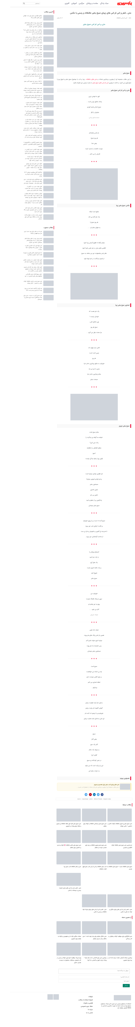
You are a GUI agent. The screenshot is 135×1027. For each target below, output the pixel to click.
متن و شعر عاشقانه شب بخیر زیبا (62, 871)
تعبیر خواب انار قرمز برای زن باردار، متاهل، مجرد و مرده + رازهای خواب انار (23, 202)
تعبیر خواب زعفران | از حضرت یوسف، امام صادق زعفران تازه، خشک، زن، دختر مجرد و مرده (23, 69)
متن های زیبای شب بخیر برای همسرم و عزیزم (96, 785)
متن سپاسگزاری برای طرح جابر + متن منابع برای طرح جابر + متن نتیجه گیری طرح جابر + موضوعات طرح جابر (23, 181)
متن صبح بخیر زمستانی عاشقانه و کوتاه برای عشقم (84, 826)
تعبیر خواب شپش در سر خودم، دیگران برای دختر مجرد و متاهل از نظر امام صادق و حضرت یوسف (22, 262)
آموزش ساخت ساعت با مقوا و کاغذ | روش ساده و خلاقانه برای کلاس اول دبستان (23, 217)
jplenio (80, 799)
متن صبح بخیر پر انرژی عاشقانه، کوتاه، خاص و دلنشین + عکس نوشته (110, 826)
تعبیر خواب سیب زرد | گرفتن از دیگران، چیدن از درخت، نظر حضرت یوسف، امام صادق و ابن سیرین (23, 188)
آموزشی (63, 3)
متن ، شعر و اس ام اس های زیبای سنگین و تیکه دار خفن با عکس (110, 917)
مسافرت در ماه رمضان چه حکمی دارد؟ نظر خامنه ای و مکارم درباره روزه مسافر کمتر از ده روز (22, 32)
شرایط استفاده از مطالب (75, 1009)
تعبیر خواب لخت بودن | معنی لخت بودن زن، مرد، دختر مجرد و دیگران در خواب (22, 47)
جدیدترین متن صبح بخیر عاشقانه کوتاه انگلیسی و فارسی (111, 849)
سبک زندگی (94, 3)
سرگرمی (71, 3)
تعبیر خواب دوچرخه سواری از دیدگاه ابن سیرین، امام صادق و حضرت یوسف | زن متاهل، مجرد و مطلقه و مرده (22, 90)
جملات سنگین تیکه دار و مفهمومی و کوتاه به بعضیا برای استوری (59, 946)
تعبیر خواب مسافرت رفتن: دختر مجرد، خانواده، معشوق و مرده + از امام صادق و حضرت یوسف (22, 130)
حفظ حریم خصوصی (77, 1016)
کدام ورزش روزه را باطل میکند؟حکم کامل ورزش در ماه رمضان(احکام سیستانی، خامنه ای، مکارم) (23, 24)
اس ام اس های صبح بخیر (90, 83)
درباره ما (80, 1019)
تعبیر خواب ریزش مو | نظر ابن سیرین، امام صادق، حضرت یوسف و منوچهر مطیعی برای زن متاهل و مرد (23, 269)
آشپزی (57, 3)
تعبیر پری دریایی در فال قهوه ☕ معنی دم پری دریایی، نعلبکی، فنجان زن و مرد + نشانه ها (22, 61)
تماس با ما (79, 1022)
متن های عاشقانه (81, 79)
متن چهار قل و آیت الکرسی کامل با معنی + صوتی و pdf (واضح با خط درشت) (23, 247)
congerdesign (75, 799)
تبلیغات (80, 1006)
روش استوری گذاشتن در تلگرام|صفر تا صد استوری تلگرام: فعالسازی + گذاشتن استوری (22, 144)
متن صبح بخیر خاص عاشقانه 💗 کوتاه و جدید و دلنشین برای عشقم (59, 849)
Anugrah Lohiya (97, 799)
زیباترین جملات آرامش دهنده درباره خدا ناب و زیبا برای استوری (109, 968)
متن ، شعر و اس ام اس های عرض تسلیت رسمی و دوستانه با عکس (60, 895)
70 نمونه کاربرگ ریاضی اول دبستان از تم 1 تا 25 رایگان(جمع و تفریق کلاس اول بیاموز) (23, 97)
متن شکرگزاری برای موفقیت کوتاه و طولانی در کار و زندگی (110, 946)
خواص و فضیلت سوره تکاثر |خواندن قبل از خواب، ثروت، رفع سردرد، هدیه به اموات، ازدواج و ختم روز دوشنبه (23, 195)
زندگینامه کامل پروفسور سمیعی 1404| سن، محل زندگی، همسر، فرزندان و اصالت (23, 174)
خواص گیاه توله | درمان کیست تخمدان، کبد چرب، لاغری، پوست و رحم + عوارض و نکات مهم (23, 158)
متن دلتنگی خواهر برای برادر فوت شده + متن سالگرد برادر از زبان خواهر (84, 946)
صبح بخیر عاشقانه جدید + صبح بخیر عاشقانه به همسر (109, 872)
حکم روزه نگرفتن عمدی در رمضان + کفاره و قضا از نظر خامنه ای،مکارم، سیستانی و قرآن (23, 54)
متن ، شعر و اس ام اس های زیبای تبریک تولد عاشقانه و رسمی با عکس (84, 917)
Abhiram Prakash (88, 799)
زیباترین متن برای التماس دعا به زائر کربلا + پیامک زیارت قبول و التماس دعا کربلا (85, 968)
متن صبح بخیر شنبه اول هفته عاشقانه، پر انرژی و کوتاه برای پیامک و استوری (58, 826)
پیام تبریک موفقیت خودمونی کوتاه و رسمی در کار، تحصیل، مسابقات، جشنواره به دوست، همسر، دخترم (59, 969)
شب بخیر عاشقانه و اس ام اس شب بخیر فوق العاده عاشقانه (84, 872)
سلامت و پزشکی (82, 3)
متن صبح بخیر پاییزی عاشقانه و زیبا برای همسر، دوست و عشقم (85, 849)
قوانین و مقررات (78, 1013)
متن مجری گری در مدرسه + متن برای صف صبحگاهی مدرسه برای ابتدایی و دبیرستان (22, 297)
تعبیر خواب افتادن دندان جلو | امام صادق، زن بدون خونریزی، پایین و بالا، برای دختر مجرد (23, 209)
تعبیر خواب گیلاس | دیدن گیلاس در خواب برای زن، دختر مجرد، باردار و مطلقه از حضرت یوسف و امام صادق (23, 151)
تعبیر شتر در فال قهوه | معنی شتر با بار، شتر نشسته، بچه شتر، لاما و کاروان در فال (22, 76)
